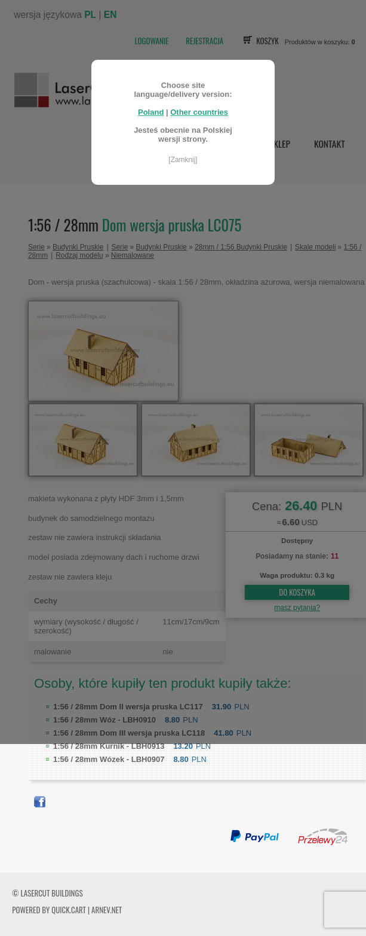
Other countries (199, 112)
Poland (151, 112)
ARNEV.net (106, 910)
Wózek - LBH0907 (108, 759)
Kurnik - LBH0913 (108, 746)
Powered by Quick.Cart (49, 910)
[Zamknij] (182, 160)
